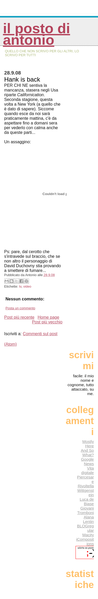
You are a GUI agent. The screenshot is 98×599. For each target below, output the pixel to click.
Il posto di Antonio (36, 34)
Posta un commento (20, 308)
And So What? (87, 452)
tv (20, 286)
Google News (87, 461)
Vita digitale (87, 470)
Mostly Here (88, 443)
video (27, 286)
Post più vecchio (47, 322)
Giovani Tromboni (85, 510)
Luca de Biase (87, 501)
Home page (48, 317)
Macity (88, 535)
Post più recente (19, 317)
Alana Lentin (88, 519)
